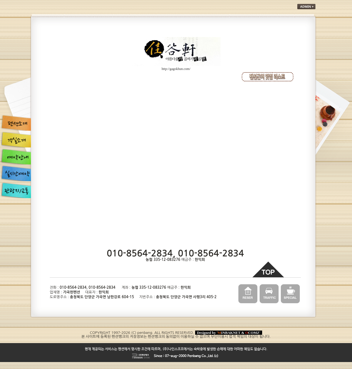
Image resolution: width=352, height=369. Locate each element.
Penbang (194, 356)
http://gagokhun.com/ (176, 69)
